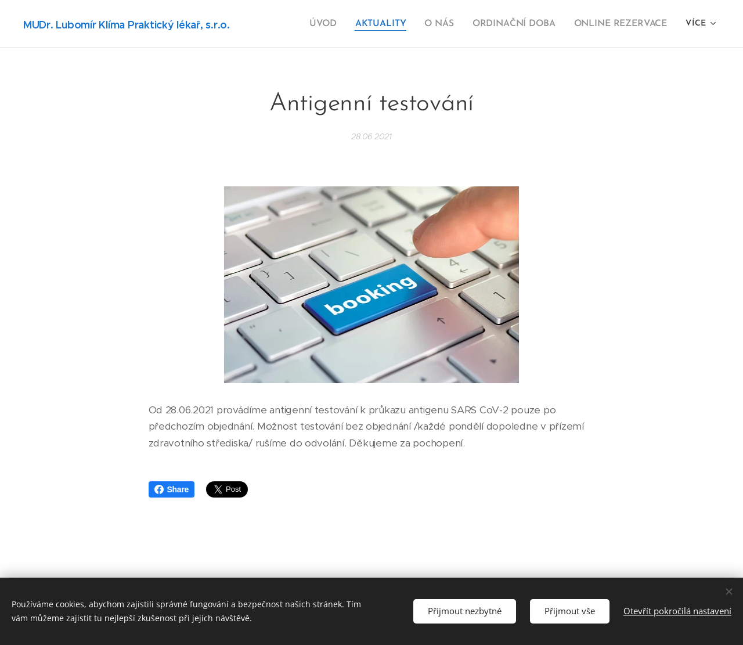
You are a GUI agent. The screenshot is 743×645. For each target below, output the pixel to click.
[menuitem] (333, 23)
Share (171, 489)
